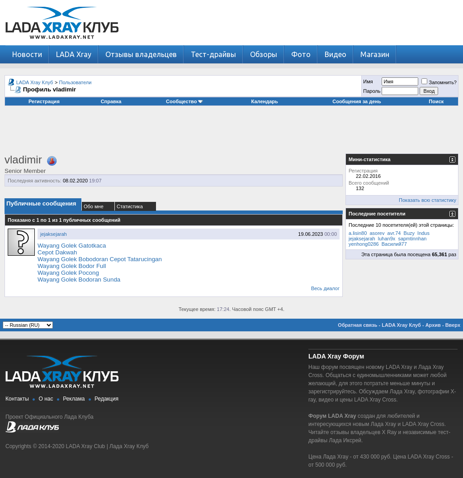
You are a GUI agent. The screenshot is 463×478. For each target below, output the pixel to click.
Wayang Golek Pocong (68, 272)
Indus (423, 233)
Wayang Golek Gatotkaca (72, 245)
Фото (301, 54)
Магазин (374, 54)
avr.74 (394, 233)
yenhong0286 (364, 244)
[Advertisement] (231, 133)
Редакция (106, 399)
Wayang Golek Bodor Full (72, 266)
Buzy (409, 233)
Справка (111, 101)
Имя (368, 81)
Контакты (17, 399)
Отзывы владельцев (141, 54)
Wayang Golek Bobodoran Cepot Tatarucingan (100, 259)
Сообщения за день (356, 101)
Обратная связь (357, 325)
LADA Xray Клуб (34, 82)
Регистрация (44, 101)
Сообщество (184, 101)
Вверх (452, 325)
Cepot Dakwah (57, 252)
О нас (46, 399)
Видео (335, 54)
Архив (433, 325)
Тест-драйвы (213, 54)
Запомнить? (439, 82)
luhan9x (387, 238)
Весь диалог (325, 288)
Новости (27, 54)
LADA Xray (73, 54)
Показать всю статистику (427, 200)
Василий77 (394, 244)
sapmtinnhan (412, 238)
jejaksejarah (53, 234)
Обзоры (263, 54)
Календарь (264, 101)
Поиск (436, 101)
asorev (376, 233)
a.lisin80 (358, 233)
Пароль (371, 91)
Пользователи (75, 82)
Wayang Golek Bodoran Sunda (79, 279)
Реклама (74, 399)
